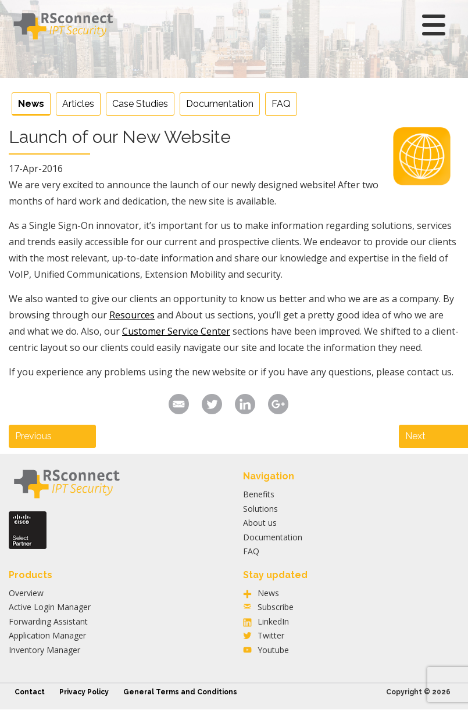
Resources (132, 315)
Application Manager (47, 635)
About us (260, 522)
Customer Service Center (176, 331)
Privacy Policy (84, 692)
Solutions (260, 508)
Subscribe (276, 606)
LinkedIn (273, 621)
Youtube (273, 649)
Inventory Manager (44, 649)
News (31, 103)
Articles (78, 103)
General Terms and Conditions (180, 692)
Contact (30, 692)
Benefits (258, 494)
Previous (33, 436)
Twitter (271, 635)
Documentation (219, 103)
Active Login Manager (50, 606)
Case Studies (140, 103)
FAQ (281, 103)
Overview (26, 592)
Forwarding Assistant (48, 621)
